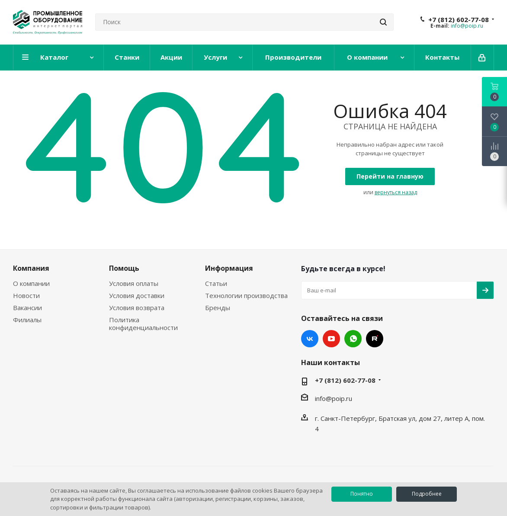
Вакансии (27, 307)
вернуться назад (396, 192)
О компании (31, 283)
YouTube (331, 338)
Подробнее (427, 493)
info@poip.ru (467, 25)
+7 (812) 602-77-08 (458, 19)
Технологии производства (246, 295)
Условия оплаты (133, 283)
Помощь (124, 268)
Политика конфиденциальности (143, 323)
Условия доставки (136, 295)
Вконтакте (309, 338)
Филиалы (27, 319)
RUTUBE (374, 338)
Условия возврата (136, 307)
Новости (26, 295)
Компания (31, 268)
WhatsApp (353, 338)
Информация (229, 268)
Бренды (217, 307)
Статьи (216, 283)
